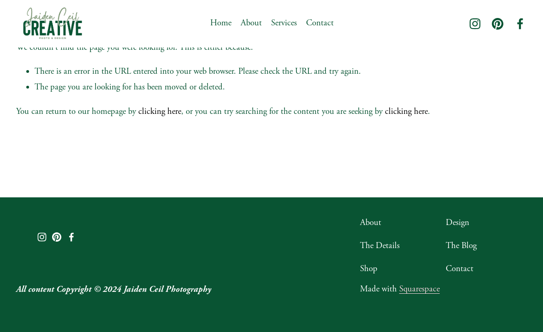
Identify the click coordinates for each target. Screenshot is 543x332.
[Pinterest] (497, 23)
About (251, 23)
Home (220, 23)
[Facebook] (520, 23)
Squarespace (419, 289)
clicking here (159, 111)
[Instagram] (475, 23)
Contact (320, 23)
